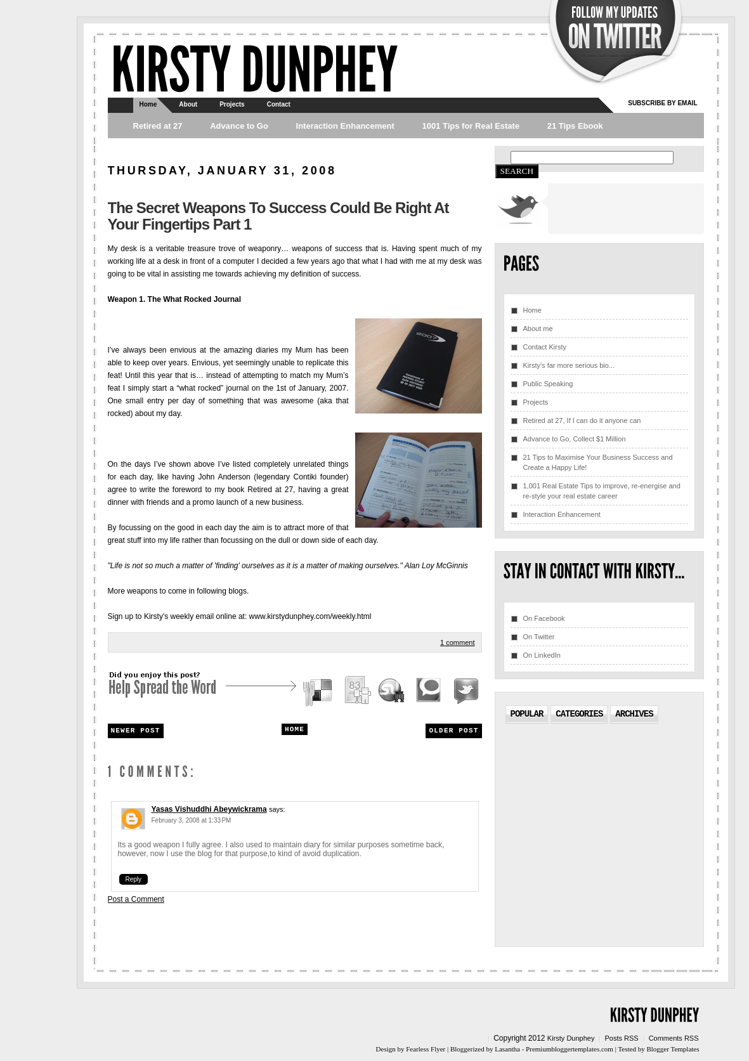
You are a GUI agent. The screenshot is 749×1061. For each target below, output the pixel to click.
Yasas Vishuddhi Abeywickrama (209, 809)
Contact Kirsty (544, 347)
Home (148, 104)
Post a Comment (136, 899)
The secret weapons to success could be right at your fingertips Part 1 (278, 216)
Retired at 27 (158, 126)
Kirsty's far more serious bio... (569, 365)
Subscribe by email (662, 103)
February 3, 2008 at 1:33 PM (191, 820)
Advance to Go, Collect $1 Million (574, 439)
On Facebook (544, 618)
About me (538, 328)
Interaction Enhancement (345, 126)
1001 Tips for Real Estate (470, 126)
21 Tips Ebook (575, 126)
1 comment (457, 642)
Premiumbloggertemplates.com (569, 1049)
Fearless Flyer (425, 1049)
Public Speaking (548, 383)
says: (277, 809)
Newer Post (135, 730)
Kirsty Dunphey (571, 1038)
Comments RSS (674, 1038)
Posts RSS (621, 1038)
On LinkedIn (542, 655)
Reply (134, 879)
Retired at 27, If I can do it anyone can (582, 420)
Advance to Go (239, 126)
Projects (231, 104)
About (188, 104)
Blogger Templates (672, 1049)
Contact (278, 104)
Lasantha (507, 1049)
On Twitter (539, 637)
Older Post (453, 730)
